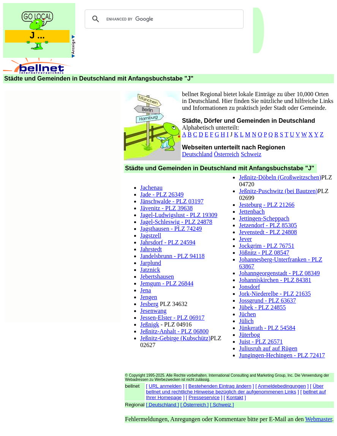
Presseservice (204, 397)
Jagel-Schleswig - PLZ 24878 (176, 222)
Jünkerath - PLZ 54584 (267, 328)
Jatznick (150, 269)
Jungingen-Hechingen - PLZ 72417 (282, 355)
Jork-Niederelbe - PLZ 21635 (275, 293)
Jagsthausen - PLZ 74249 (171, 228)
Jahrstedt (151, 249)
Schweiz (251, 154)
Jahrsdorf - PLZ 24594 (167, 242)
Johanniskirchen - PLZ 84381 (275, 280)
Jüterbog (249, 334)
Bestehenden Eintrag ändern (220, 386)
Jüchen (247, 314)
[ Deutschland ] (162, 404)
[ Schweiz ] (222, 404)
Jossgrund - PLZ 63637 (267, 300)
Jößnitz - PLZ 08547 (264, 252)
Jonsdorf (249, 287)
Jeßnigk (149, 324)
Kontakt (234, 397)
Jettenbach (252, 211)
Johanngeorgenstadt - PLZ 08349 (279, 273)
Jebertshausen (157, 276)
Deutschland (197, 154)
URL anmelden (165, 386)
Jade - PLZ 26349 (162, 194)
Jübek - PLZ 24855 (262, 307)
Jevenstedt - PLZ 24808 (268, 232)
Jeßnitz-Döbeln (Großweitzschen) (280, 177)
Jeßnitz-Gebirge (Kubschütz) (175, 338)
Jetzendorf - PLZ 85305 (268, 225)
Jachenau (151, 187)
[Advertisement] (63, 205)
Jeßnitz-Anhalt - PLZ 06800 (174, 331)
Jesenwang (153, 311)
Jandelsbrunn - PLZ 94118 (172, 256)
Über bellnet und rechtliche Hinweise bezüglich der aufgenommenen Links (234, 389)
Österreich (226, 154)
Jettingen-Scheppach (264, 218)
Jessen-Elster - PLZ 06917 (172, 317)
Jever (245, 239)
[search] (163, 19)
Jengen (148, 297)
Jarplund (150, 263)
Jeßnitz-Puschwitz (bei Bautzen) (278, 191)
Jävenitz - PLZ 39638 (166, 208)
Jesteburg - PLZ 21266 (266, 204)
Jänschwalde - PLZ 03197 (172, 201)
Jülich (246, 321)
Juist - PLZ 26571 (261, 341)
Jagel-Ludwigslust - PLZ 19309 (178, 215)
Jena (145, 290)
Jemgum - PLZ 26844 (166, 283)
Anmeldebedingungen (282, 386)
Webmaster (318, 419)
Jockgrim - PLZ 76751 (266, 246)
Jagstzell (150, 235)
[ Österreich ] (194, 404)
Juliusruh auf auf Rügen (268, 348)
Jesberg (149, 304)
